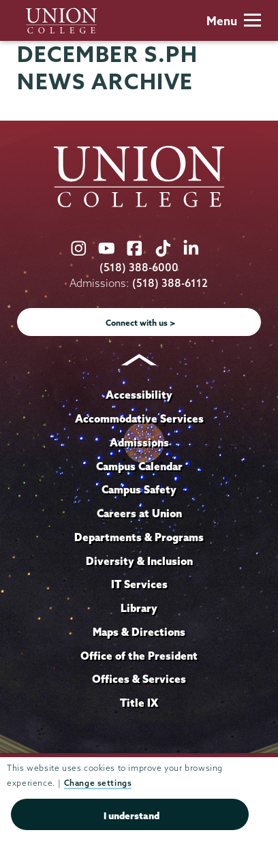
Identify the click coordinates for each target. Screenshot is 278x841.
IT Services (139, 584)
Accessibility (139, 394)
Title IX (139, 702)
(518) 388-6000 (139, 267)
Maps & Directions (139, 632)
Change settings (98, 783)
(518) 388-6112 (170, 283)
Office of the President (139, 655)
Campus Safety (139, 489)
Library (139, 608)
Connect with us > (141, 323)
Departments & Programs (139, 537)
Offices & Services (139, 679)
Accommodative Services (139, 418)
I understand (131, 816)
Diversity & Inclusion (139, 561)
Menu (233, 21)
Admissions (139, 442)
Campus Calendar (139, 466)
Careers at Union (139, 513)
